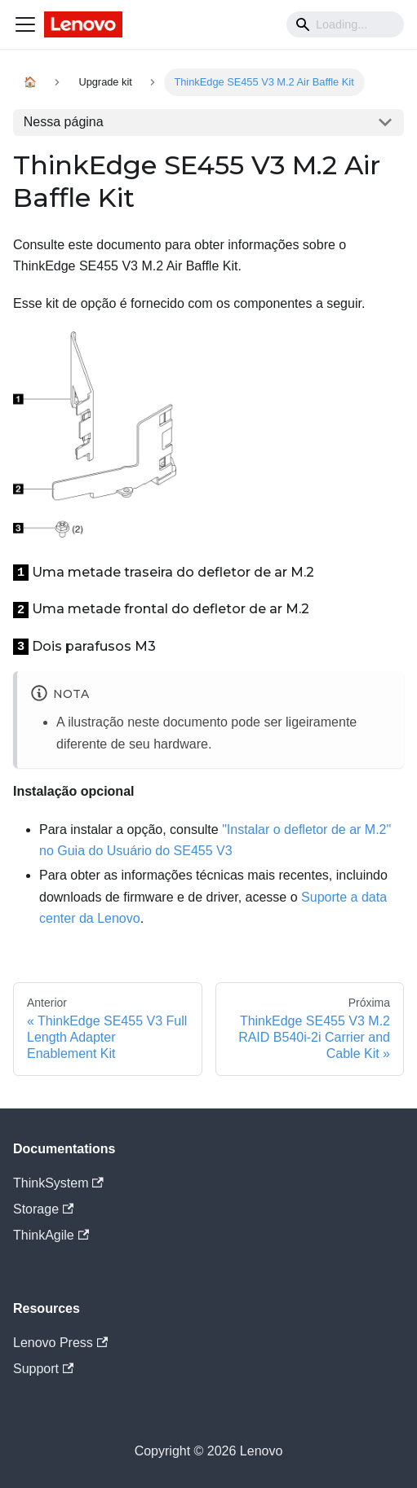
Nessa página (64, 122)
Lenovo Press (60, 1343)
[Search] (345, 24)
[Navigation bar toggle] (25, 24)
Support (43, 1369)
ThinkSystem (58, 1183)
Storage (43, 1209)
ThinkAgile (51, 1235)
